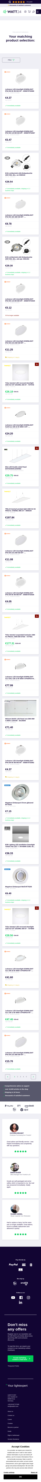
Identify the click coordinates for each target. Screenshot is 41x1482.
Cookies (10, 1423)
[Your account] (25, 11)
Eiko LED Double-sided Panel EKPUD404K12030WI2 (16, 468)
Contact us (11, 1415)
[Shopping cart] (29, 11)
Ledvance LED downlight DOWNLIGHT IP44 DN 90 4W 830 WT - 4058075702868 (19, 90)
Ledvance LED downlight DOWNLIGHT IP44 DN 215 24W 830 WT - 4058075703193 (19, 552)
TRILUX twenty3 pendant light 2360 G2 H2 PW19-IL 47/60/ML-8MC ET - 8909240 (20, 510)
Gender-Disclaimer (13, 1439)
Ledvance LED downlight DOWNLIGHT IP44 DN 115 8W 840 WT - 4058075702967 (20, 132)
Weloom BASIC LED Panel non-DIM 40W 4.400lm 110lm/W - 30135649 (19, 719)
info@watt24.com (13, 1406)
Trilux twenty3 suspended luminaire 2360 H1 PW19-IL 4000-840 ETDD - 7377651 (20, 636)
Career (10, 1419)
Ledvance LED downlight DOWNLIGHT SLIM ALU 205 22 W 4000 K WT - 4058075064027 (19, 426)
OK (20, 1478)
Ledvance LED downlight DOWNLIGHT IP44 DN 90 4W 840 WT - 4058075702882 (19, 761)
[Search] (33, 12)
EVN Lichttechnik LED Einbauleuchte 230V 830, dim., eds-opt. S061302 (18, 258)
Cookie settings (9, 1473)
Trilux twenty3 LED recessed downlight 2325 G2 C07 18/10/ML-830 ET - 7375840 (19, 927)
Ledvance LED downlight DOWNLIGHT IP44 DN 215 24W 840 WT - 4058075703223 (19, 342)
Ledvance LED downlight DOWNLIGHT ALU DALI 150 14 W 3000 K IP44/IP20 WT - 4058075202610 (20, 678)
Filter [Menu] (11, 60)
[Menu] (38, 11)
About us (10, 1411)
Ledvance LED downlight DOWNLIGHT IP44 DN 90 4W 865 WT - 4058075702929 (19, 594)
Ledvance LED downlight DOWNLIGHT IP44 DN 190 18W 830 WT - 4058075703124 (19, 216)
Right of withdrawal (13, 1435)
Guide (9, 1431)
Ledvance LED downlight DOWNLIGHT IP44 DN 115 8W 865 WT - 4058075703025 (20, 300)
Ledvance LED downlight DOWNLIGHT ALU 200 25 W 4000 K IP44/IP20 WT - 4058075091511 (19, 970)
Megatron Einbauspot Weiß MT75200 (18, 887)
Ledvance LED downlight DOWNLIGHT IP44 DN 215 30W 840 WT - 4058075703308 (19, 1054)
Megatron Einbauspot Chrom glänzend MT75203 (19, 803)
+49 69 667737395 (13, 1404)
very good (29, 2)
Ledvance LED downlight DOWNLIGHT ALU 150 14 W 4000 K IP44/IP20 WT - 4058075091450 (19, 1012)
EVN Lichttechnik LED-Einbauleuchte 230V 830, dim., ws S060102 (18, 174)
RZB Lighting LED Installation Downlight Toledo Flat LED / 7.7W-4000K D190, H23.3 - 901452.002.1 (20, 845)
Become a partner (13, 1427)
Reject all (34, 1473)
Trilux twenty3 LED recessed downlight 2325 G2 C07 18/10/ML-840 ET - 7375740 (19, 384)
